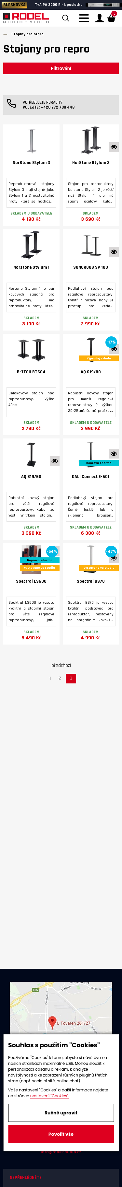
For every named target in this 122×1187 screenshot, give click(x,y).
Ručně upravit (61, 1113)
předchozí (61, 665)
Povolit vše (61, 1134)
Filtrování (61, 68)
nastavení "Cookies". (49, 1096)
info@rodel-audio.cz (61, 1152)
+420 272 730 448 (58, 107)
